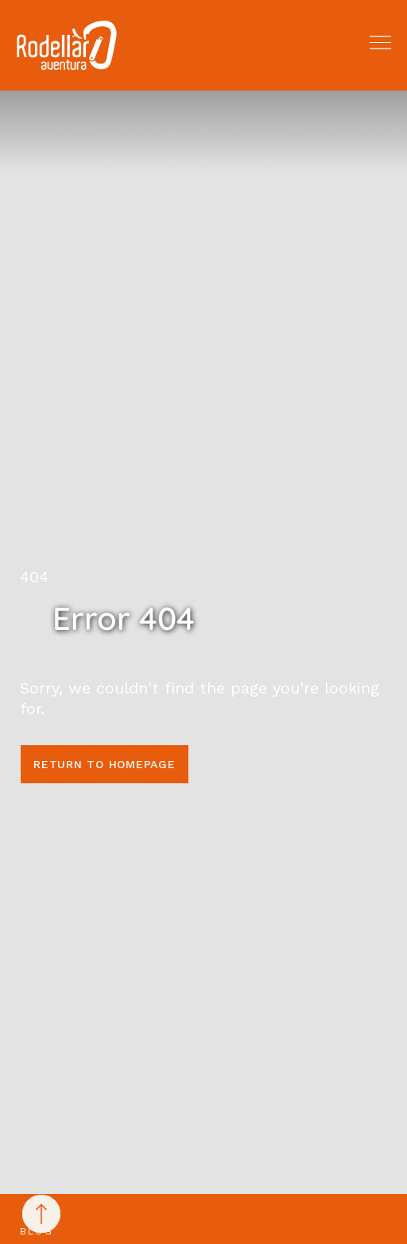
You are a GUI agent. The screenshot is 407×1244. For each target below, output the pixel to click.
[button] (380, 42)
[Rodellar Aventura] (67, 45)
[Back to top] (41, 1214)
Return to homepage (104, 764)
